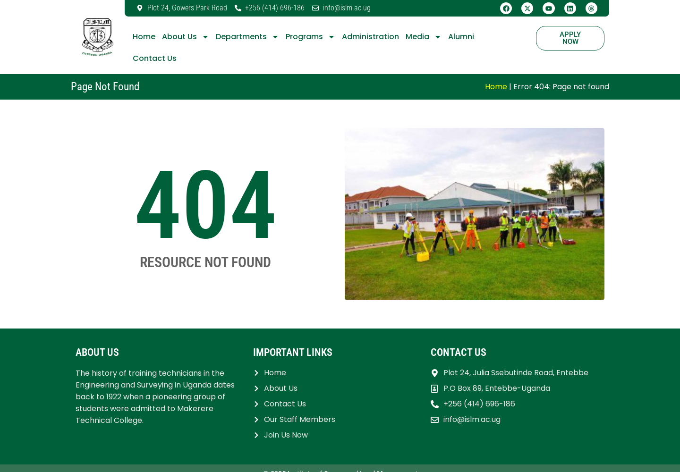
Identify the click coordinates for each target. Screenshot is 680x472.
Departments (247, 36)
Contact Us (155, 58)
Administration (370, 36)
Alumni (461, 36)
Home (144, 36)
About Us (185, 36)
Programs (310, 36)
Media (424, 36)
